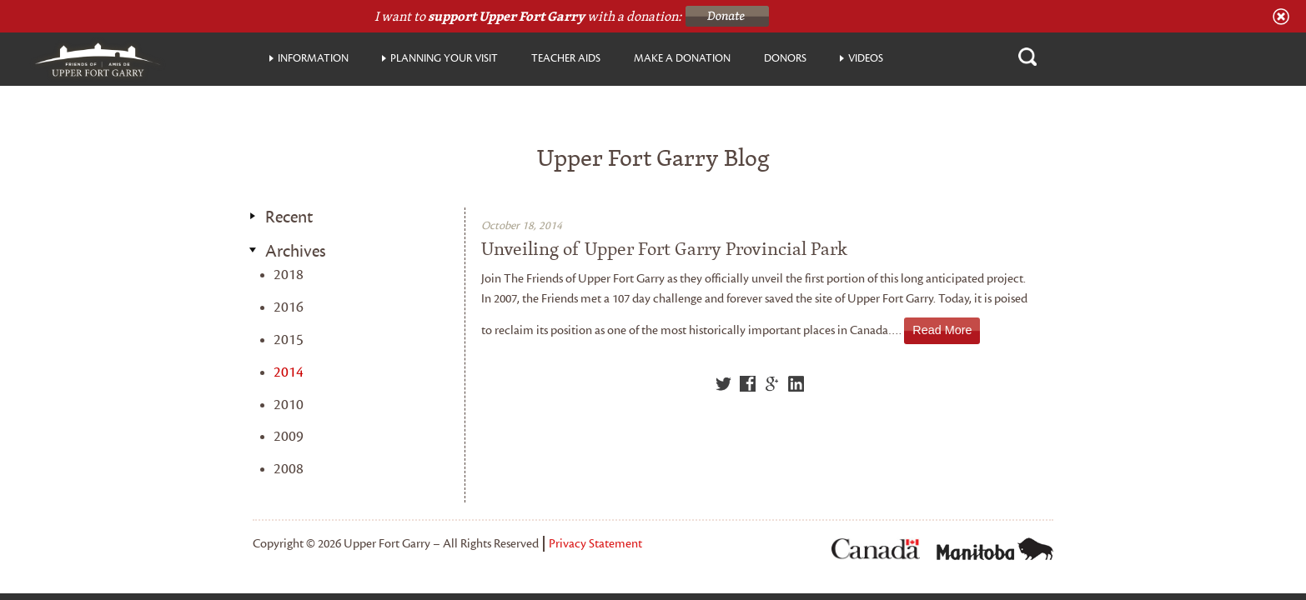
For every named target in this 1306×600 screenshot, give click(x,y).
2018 (289, 274)
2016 (289, 307)
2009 (289, 436)
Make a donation (682, 58)
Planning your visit (444, 58)
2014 (289, 372)
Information (313, 58)
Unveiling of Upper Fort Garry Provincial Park (664, 248)
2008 (289, 468)
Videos (865, 58)
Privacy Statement (595, 544)
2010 (289, 404)
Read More (942, 330)
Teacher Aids (565, 58)
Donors (785, 58)
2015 (289, 339)
